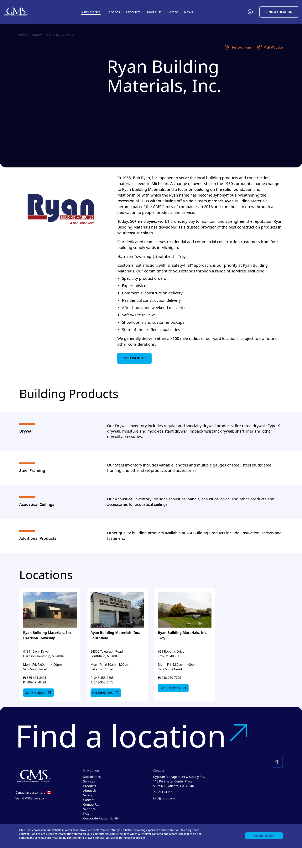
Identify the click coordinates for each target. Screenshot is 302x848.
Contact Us (91, 804)
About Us (89, 790)
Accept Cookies (263, 835)
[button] (250, 12)
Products (89, 786)
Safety (173, 12)
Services (89, 781)
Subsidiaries (91, 12)
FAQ (86, 814)
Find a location (133, 735)
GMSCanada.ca (33, 798)
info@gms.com (164, 798)
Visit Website (269, 47)
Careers (88, 800)
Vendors (89, 809)
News (188, 12)
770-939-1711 (163, 792)
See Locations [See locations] (238, 47)
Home (22, 35)
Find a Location (279, 12)
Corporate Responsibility (101, 818)
